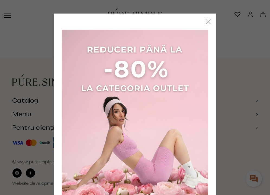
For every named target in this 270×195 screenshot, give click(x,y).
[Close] (208, 21)
